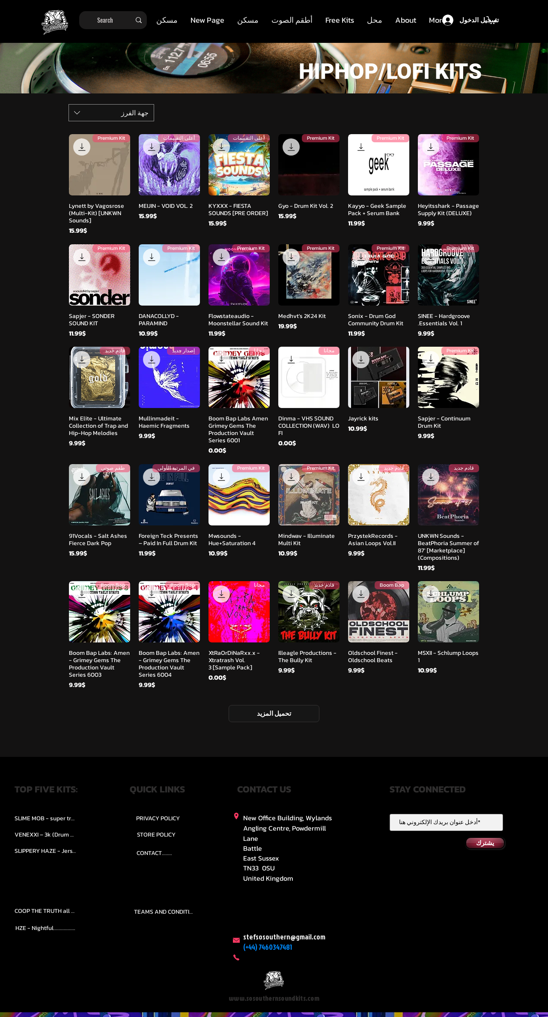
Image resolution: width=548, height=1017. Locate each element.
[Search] (114, 20)
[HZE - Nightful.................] (45, 928)
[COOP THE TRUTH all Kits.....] (45, 911)
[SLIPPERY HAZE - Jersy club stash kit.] (45, 851)
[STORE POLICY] (156, 835)
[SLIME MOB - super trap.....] (45, 819)
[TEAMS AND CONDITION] (165, 912)
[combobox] (111, 112)
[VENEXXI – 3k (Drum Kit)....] (45, 835)
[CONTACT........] (154, 853)
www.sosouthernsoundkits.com (274, 998)
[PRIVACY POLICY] (158, 819)
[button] (292, 20)
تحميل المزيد (274, 713)
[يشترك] (485, 843)
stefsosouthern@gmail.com (284, 937)
